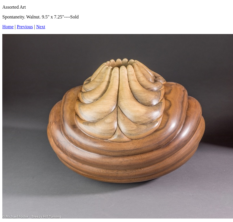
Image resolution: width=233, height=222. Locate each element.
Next (40, 26)
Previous (25, 26)
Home (8, 26)
